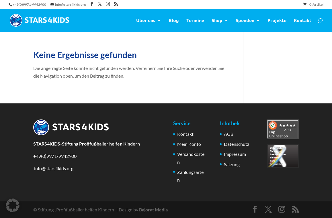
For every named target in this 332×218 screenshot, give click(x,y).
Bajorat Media (153, 209)
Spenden (245, 20)
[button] (12, 205)
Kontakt (302, 20)
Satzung (232, 164)
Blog (174, 20)
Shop (217, 20)
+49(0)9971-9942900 (55, 156)
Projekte (276, 20)
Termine (195, 20)
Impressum (235, 154)
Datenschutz (236, 144)
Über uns (145, 20)
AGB (228, 134)
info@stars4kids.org (53, 168)
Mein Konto (189, 144)
